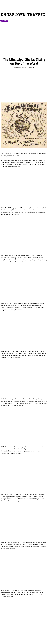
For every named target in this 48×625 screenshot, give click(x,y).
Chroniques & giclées (20, 67)
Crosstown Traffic (23, 17)
